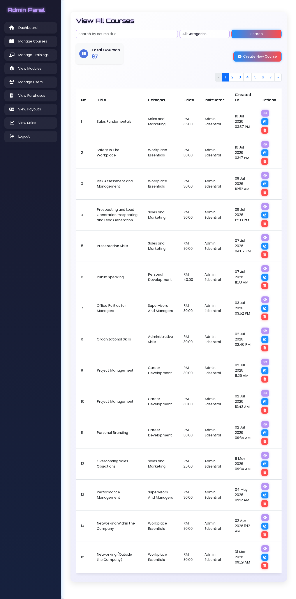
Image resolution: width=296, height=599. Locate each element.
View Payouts (25, 109)
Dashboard (23, 27)
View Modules (25, 68)
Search (256, 33)
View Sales (22, 122)
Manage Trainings (29, 54)
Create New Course (257, 56)
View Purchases (27, 95)
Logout (19, 136)
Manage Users (26, 82)
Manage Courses (28, 41)
